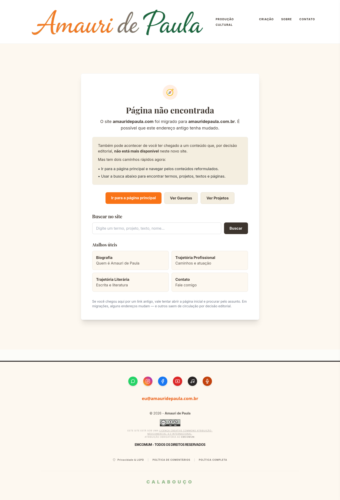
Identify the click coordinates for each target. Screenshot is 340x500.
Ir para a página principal (133, 197)
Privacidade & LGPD (128, 459)
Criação (266, 19)
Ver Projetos (217, 198)
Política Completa (213, 459)
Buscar (236, 228)
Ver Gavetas (181, 198)
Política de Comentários (171, 459)
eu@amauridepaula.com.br (170, 398)
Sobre (286, 19)
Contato (307, 19)
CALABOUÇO (170, 482)
